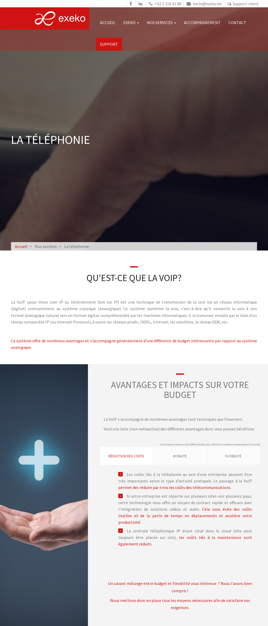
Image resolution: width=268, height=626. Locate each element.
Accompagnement (203, 22)
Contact (238, 22)
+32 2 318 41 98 (164, 3)
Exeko (132, 22)
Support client (242, 3)
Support (110, 44)
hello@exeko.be (203, 3)
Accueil (108, 22)
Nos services (162, 22)
